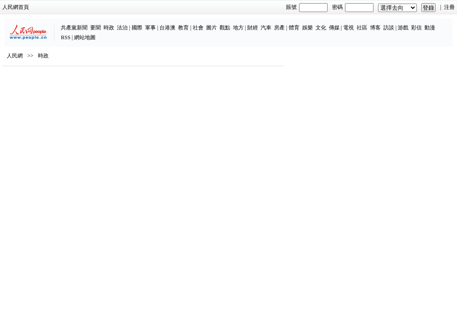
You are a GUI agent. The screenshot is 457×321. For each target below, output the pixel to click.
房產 (241, 23)
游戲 (365, 23)
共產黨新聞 (36, 23)
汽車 (227, 23)
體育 (255, 23)
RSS (404, 23)
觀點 (186, 23)
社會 (159, 23)
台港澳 (129, 23)
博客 (337, 23)
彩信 (378, 23)
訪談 (350, 23)
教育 (145, 23)
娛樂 (269, 23)
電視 (310, 23)
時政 (71, 23)
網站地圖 (423, 23)
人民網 (27, 76)
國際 (98, 23)
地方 (200, 23)
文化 (282, 23)
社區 (323, 23)
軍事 (112, 23)
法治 (84, 23)
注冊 (437, 7)
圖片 (173, 23)
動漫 (391, 23)
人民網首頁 (27, 7)
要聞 (57, 23)
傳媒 (296, 23)
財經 (214, 23)
